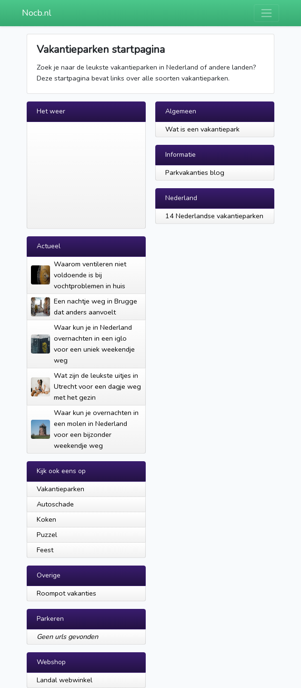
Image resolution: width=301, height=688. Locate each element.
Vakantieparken (60, 489)
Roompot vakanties (66, 593)
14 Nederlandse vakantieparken (214, 216)
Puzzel (47, 534)
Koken (46, 519)
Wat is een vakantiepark (202, 129)
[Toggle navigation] (266, 13)
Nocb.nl (36, 13)
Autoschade (55, 504)
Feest (45, 550)
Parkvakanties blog (194, 172)
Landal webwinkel (64, 680)
